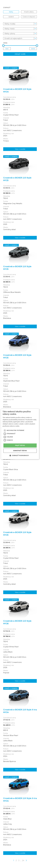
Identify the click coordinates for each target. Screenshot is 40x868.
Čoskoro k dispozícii (29, 17)
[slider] (3, 45)
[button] (20, 455)
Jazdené (11, 17)
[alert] (20, 434)
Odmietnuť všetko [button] (20, 451)
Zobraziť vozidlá (20, 54)
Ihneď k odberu (29, 12)
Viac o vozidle (20, 149)
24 (23, 860)
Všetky (11, 12)
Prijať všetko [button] (20, 445)
